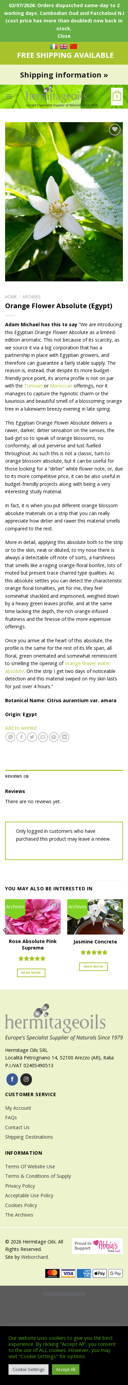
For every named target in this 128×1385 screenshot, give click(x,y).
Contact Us (17, 1127)
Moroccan (61, 385)
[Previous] (4, 943)
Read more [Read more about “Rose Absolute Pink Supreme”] (31, 972)
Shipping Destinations (29, 1137)
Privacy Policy (20, 1186)
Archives (31, 297)
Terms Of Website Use (30, 1166)
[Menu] (8, 96)
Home (11, 297)
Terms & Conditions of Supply (38, 1176)
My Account (18, 1108)
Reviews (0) (17, 776)
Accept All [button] (65, 1369)
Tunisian (33, 385)
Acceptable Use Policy (29, 1195)
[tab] (64, 776)
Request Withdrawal (64, 1293)
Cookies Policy (21, 1205)
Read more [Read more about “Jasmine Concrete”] (94, 966)
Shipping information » (64, 74)
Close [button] (64, 36)
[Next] (123, 943)
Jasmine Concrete (95, 942)
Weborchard (34, 1257)
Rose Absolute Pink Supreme (33, 944)
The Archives (19, 1214)
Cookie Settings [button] (28, 1369)
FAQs (11, 1117)
